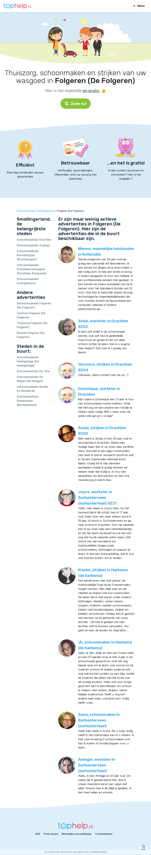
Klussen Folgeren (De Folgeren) (31, 335)
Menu (139, 6)
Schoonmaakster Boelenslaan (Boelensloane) (28, 401)
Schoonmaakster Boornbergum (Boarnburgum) (28, 255)
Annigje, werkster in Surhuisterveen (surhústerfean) (96, 765)
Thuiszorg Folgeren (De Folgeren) (32, 325)
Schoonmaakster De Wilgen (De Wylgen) (30, 379)
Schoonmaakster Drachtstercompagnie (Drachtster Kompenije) (32, 269)
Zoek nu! (76, 103)
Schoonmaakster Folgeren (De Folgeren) (34, 305)
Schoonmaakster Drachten (34, 239)
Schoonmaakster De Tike (33, 371)
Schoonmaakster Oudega (33, 245)
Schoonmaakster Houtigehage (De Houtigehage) (28, 361)
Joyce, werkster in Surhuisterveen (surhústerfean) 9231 (97, 497)
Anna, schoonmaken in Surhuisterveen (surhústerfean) (99, 720)
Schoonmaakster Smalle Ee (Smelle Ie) (32, 389)
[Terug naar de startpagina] (17, 6)
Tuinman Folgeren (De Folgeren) (31, 315)
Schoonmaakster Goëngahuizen (28, 281)
